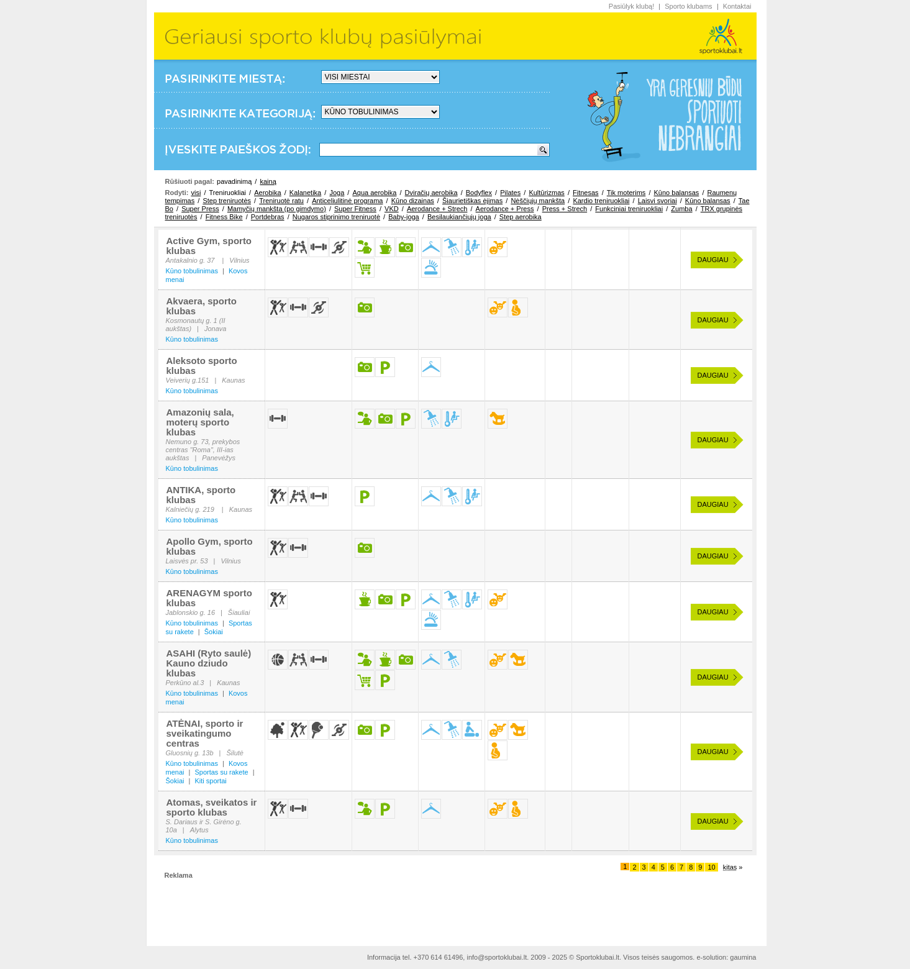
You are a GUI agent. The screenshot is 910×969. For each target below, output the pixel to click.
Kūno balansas (676, 192)
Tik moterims (626, 192)
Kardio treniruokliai (601, 200)
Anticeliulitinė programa (347, 200)
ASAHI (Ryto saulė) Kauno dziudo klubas (209, 663)
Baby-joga (403, 217)
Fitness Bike (224, 217)
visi (196, 192)
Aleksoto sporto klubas (201, 365)
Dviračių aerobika (431, 192)
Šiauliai (239, 612)
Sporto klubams (688, 6)
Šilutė (234, 753)
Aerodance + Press (505, 208)
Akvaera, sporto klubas (201, 306)
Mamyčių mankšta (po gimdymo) (276, 208)
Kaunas (233, 380)
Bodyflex (479, 192)
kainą (268, 181)
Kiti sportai (210, 781)
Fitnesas (586, 192)
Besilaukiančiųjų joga (459, 217)
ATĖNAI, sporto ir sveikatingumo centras (204, 733)
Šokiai (213, 631)
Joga (336, 192)
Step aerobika (520, 217)
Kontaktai (737, 6)
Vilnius (239, 260)
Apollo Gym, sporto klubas (209, 546)
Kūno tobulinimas (192, 271)
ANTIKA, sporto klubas (201, 494)
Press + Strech (564, 208)
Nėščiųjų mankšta (538, 200)
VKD (391, 208)
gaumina (743, 957)
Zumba (681, 208)
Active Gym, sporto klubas (209, 245)
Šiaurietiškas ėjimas (472, 200)
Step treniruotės (226, 200)
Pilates (510, 192)
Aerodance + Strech (437, 208)
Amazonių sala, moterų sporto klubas (200, 422)
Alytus (199, 830)
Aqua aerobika (374, 192)
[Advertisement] (455, 907)
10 (711, 867)
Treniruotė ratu (281, 200)
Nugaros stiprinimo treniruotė (336, 217)
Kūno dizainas (412, 200)
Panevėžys (218, 458)
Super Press (200, 208)
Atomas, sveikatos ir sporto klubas (211, 807)
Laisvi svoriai (657, 200)
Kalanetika (305, 192)
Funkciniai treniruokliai (629, 208)
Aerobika (267, 192)
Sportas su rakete (221, 772)
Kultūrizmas (546, 192)
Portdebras (267, 217)
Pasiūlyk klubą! (631, 6)
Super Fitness (355, 208)
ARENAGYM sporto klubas (209, 598)
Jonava (215, 328)
